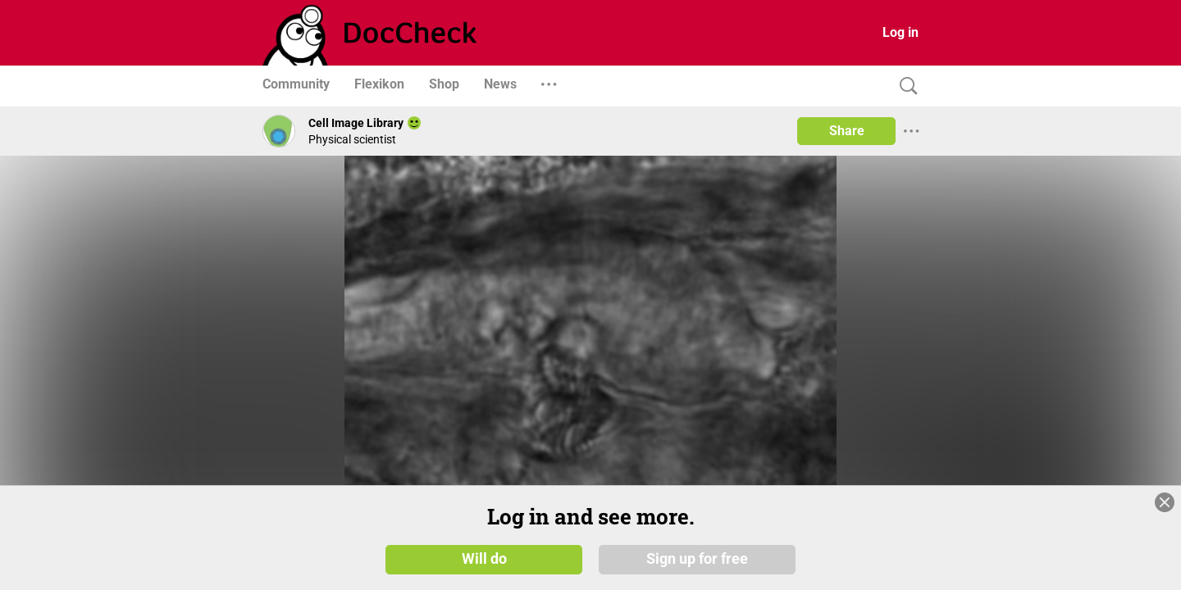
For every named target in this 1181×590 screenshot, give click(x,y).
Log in (900, 32)
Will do (484, 559)
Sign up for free (697, 559)
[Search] (905, 86)
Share (846, 130)
